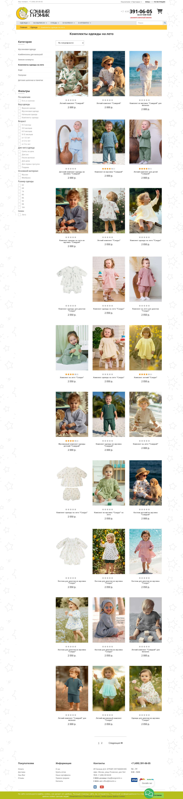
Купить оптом (61, 772)
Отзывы (21, 778)
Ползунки (22, 75)
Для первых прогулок (31, 164)
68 (23, 188)
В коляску (69, 23)
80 (23, 194)
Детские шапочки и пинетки (30, 80)
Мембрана (26, 178)
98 (23, 204)
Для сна (25, 154)
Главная (23, 27)
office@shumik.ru (109, 781)
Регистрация (159, 2)
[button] (149, 793)
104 (23, 207)
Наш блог (21, 775)
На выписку (40, 23)
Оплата (21, 769)
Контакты (59, 781)
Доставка (21, 772)
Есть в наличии (28, 101)
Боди (20, 70)
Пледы (55, 23)
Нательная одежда (29, 114)
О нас (58, 769)
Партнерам (137, 2)
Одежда (25, 23)
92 (23, 201)
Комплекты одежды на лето (31, 65)
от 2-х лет (26, 141)
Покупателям (126, 2)
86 (23, 198)
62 (23, 185)
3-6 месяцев (27, 128)
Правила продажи (62, 778)
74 (23, 191)
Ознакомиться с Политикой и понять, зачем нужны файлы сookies (97, 796)
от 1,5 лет (26, 138)
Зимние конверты (26, 59)
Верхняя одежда (28, 108)
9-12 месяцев (27, 134)
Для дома (26, 161)
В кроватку (84, 23)
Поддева (25, 167)
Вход (147, 2)
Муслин (25, 174)
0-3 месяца (26, 125)
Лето (24, 215)
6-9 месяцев (27, 131)
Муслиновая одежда (27, 49)
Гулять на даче (28, 151)
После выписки (28, 157)
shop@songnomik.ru (114, 778)
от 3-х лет (26, 144)
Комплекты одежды (30, 117)
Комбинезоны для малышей (30, 54)
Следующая (116, 743)
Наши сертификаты (63, 775)
